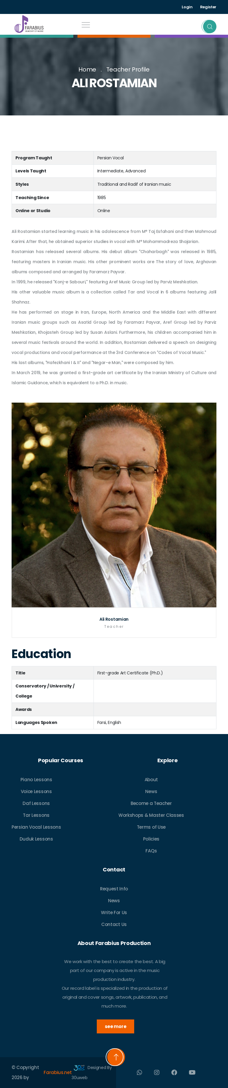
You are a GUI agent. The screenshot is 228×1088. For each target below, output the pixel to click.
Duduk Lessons (36, 839)
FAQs (151, 851)
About (151, 779)
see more (115, 1026)
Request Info (114, 889)
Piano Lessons (36, 779)
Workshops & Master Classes (151, 815)
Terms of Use (151, 827)
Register (208, 7)
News (151, 791)
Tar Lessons (36, 815)
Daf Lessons (36, 803)
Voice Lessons (36, 791)
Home (87, 69)
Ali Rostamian (114, 619)
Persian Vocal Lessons (36, 827)
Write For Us (114, 912)
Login (187, 7)
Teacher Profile (128, 69)
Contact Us (114, 924)
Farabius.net (58, 1072)
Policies (151, 839)
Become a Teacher (151, 803)
